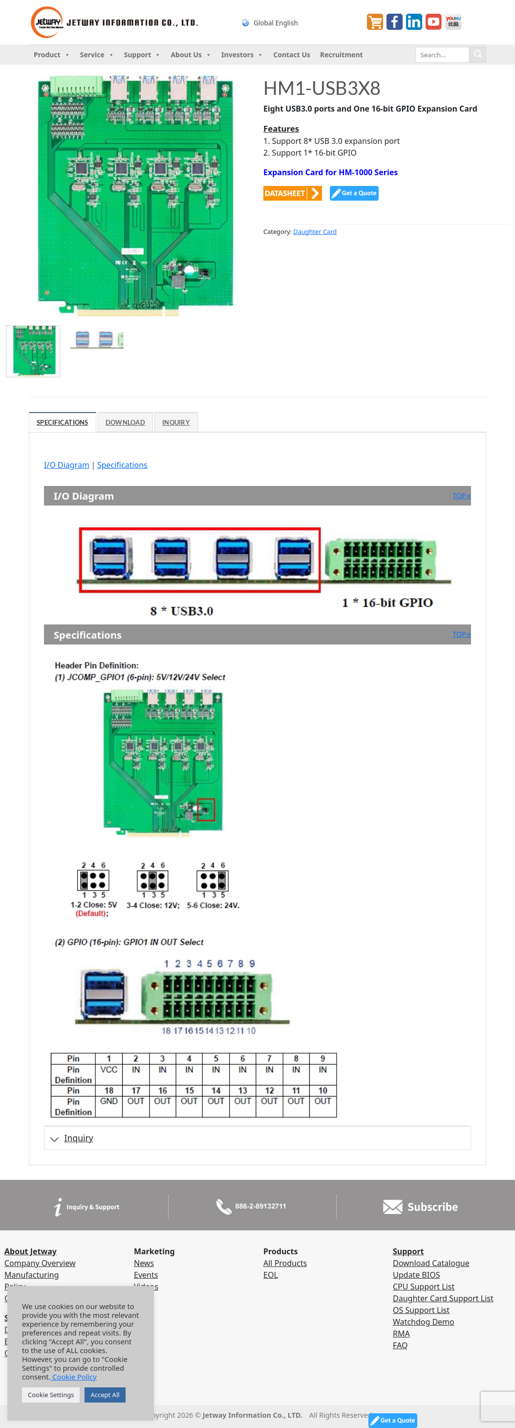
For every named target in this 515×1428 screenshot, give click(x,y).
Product (52, 55)
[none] (295, 22)
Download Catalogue (431, 1263)
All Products (285, 1263)
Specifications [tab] (62, 422)
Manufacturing (31, 1274)
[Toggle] (54, 1140)
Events (146, 1274)
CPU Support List (423, 1286)
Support (142, 55)
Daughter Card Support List (443, 1298)
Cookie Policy (74, 1377)
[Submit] (478, 54)
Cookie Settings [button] (51, 1394)
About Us (191, 55)
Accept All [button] (104, 1394)
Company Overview (40, 1263)
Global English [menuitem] (276, 22)
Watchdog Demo (423, 1321)
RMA (401, 1333)
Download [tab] (125, 422)
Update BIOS (416, 1274)
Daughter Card (315, 231)
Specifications (122, 465)
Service (97, 55)
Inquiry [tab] (176, 422)
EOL (270, 1274)
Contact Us (291, 54)
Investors (242, 55)
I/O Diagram (66, 465)
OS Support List (421, 1310)
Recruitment (341, 54)
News (144, 1263)
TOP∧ (461, 495)
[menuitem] (295, 22)
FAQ (400, 1345)
